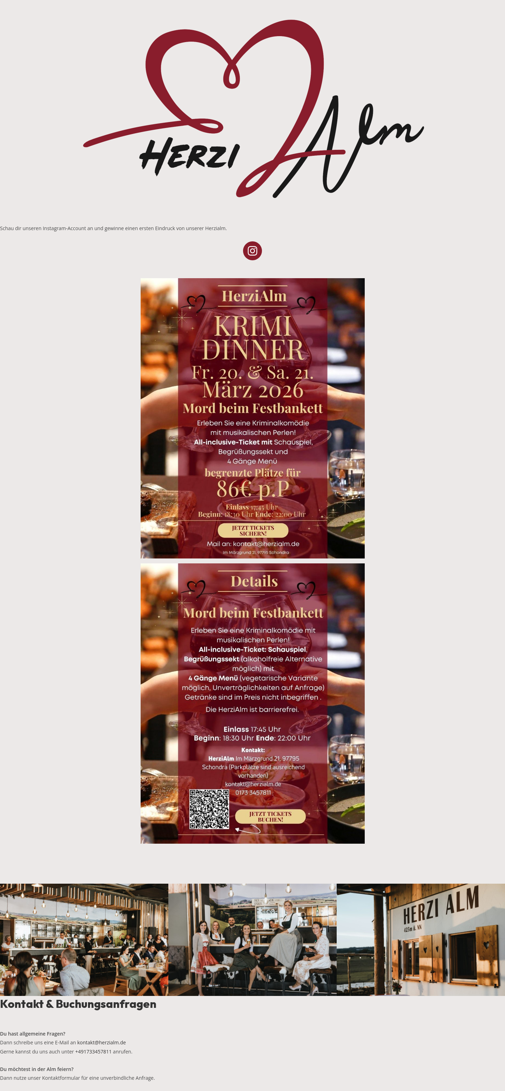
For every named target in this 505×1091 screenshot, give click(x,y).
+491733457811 (93, 1051)
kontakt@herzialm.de (101, 1042)
